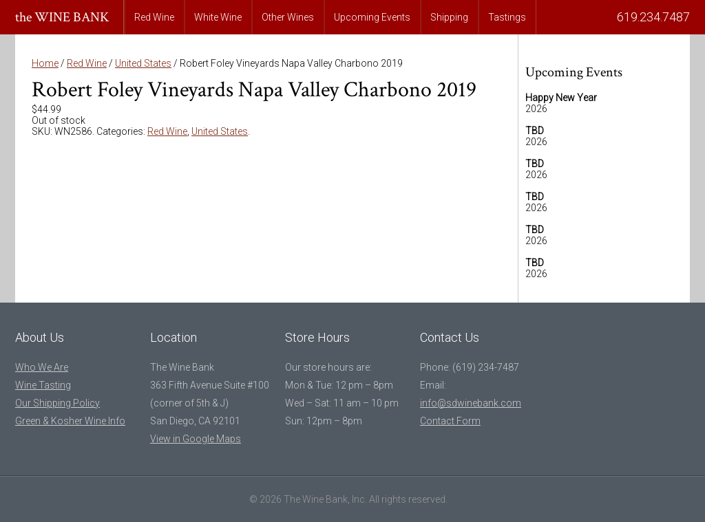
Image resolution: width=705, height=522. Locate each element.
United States (143, 63)
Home (45, 63)
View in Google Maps (195, 438)
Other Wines (288, 17)
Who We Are (41, 367)
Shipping (449, 17)
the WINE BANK (62, 17)
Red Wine (154, 17)
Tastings (507, 17)
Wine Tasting (43, 385)
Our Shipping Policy (57, 403)
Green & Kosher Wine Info (70, 420)
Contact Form (450, 420)
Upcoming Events (372, 17)
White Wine (218, 17)
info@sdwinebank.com (470, 403)
